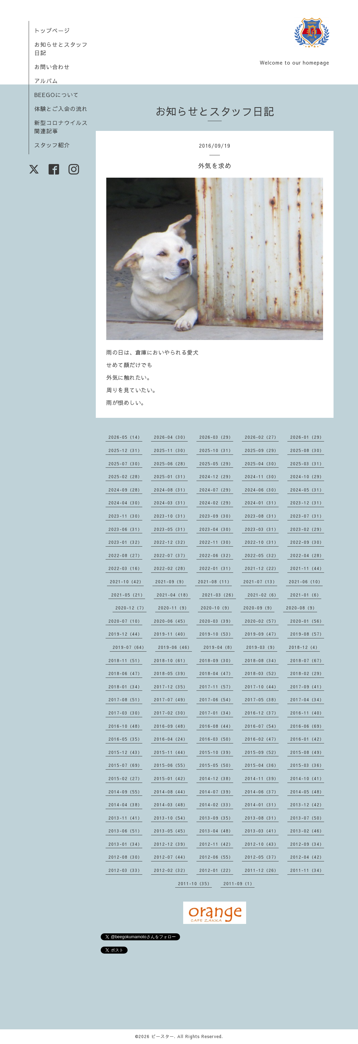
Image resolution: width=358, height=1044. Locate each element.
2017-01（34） (216, 713)
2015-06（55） (171, 765)
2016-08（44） (216, 726)
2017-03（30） (125, 713)
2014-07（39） (216, 791)
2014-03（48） (171, 804)
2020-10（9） (216, 607)
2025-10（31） (216, 450)
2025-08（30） (307, 450)
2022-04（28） (307, 555)
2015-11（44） (171, 752)
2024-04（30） (125, 502)
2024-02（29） (216, 502)
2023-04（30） (216, 529)
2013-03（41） (262, 831)
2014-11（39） (262, 778)
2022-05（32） (262, 555)
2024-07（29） (216, 490)
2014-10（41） (307, 778)
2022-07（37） (171, 555)
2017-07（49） (171, 699)
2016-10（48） (125, 726)
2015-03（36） (307, 765)
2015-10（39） (216, 752)
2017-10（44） (262, 686)
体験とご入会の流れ (61, 108)
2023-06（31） (125, 529)
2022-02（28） (171, 568)
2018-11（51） (125, 660)
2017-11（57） (216, 686)
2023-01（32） (125, 542)
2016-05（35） (125, 739)
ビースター (162, 1036)
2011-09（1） (239, 883)
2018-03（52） (262, 673)
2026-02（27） (262, 437)
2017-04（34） (307, 699)
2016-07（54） (262, 726)
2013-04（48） (216, 831)
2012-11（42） (216, 844)
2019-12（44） (125, 634)
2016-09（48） (171, 726)
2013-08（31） (262, 818)
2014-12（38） (216, 778)
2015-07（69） (125, 765)
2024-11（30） (262, 476)
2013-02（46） (307, 831)
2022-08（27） (125, 555)
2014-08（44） (171, 791)
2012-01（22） (216, 870)
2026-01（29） (307, 437)
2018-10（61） (171, 660)
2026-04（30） (171, 437)
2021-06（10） (306, 581)
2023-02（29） (307, 529)
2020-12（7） (130, 607)
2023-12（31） (307, 502)
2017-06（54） (216, 699)
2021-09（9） (170, 581)
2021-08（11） (215, 581)
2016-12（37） (262, 713)
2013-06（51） (125, 831)
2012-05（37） (262, 857)
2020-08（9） (301, 607)
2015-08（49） (307, 752)
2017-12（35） (171, 686)
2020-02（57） (262, 621)
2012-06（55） (216, 857)
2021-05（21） (128, 595)
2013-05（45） (171, 831)
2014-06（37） (262, 791)
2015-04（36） (262, 765)
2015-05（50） (216, 765)
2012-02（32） (171, 870)
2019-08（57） (307, 634)
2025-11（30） (171, 450)
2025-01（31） (171, 476)
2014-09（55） (125, 791)
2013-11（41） (125, 818)
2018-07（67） (307, 660)
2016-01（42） (307, 739)
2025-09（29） (262, 450)
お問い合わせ (52, 67)
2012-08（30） (125, 857)
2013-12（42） (307, 804)
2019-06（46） (175, 647)
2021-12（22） (262, 568)
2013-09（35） (216, 818)
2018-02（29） (307, 673)
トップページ (52, 30)
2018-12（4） (304, 647)
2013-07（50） (307, 818)
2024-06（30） (262, 490)
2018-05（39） (171, 673)
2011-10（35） (195, 883)
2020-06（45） (171, 621)
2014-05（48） (307, 791)
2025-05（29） (216, 463)
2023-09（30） (216, 516)
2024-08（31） (171, 490)
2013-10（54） (171, 818)
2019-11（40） (171, 634)
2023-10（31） (171, 516)
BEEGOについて (56, 94)
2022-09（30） (307, 542)
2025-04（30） (262, 463)
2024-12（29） (216, 476)
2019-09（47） (262, 634)
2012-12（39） (171, 844)
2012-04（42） (307, 857)
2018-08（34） (262, 660)
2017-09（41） (307, 686)
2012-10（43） (262, 844)
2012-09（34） (307, 844)
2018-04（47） (216, 673)
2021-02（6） (263, 595)
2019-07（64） (129, 647)
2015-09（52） (262, 752)
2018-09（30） (216, 660)
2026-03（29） (216, 437)
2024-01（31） (262, 502)
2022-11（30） (216, 542)
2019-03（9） (261, 647)
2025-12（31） (125, 450)
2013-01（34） (125, 844)
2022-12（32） (171, 542)
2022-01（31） (216, 568)
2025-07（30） (125, 463)
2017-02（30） (171, 713)
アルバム (46, 80)
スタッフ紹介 (52, 145)
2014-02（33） (216, 804)
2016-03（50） (216, 739)
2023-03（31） (262, 529)
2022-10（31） (262, 542)
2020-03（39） (216, 621)
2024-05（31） (307, 490)
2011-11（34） (307, 870)
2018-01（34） (125, 686)
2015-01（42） (171, 778)
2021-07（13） (260, 581)
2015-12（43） (125, 752)
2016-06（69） (307, 726)
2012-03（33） (125, 870)
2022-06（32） (216, 555)
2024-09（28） (125, 490)
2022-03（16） (125, 568)
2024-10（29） (307, 476)
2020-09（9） (258, 607)
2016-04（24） (171, 739)
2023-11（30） (125, 516)
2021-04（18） (174, 595)
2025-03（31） (307, 463)
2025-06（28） (171, 463)
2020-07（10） (125, 621)
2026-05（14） (125, 437)
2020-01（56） (307, 621)
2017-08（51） (125, 699)
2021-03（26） (219, 595)
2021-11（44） (307, 568)
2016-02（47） (262, 739)
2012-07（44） (171, 857)
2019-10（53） (216, 634)
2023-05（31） (171, 529)
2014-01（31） (262, 804)
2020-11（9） (173, 607)
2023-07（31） (307, 516)
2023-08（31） (262, 516)
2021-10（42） (127, 581)
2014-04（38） (125, 804)
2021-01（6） (305, 595)
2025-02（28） (125, 476)
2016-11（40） (307, 713)
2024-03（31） (171, 502)
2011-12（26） (262, 870)
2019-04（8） (219, 647)
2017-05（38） (262, 699)
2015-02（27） (125, 778)
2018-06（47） (125, 673)
